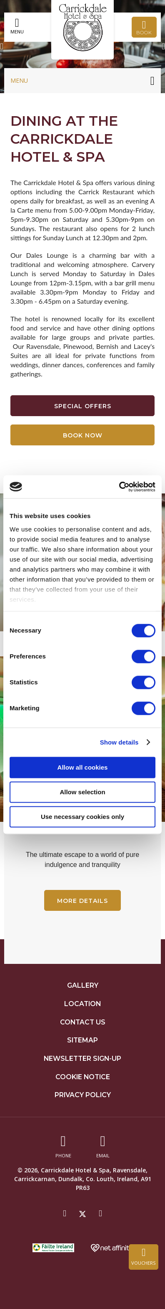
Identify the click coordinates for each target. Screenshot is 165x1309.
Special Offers (82, 406)
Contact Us (82, 1022)
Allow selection (82, 792)
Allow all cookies (83, 767)
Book (144, 27)
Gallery (82, 985)
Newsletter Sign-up (82, 1058)
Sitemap (82, 1040)
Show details (119, 742)
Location (82, 1004)
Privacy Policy (83, 1095)
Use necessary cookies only (82, 816)
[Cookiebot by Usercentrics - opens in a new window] (118, 486)
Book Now (82, 435)
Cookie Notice (82, 1077)
